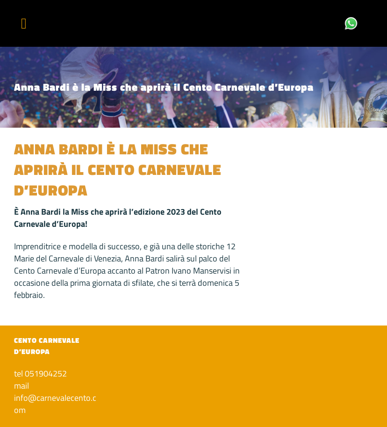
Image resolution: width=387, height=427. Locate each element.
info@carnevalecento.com (55, 403)
